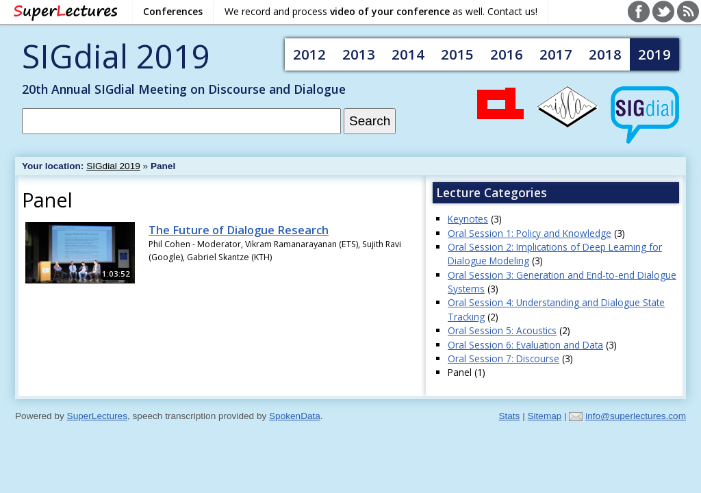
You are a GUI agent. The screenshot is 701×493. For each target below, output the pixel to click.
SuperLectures (97, 416)
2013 (358, 54)
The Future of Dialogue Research (239, 230)
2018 (605, 54)
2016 (506, 54)
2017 (555, 54)
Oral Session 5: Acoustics (502, 330)
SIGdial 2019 (116, 56)
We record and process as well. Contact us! (381, 11)
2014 (408, 54)
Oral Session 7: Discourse (503, 358)
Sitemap (544, 416)
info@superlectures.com (635, 416)
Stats (509, 416)
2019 (654, 54)
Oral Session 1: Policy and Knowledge (529, 233)
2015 (457, 54)
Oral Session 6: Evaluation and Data (525, 344)
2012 (309, 54)
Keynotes (468, 218)
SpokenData (294, 416)
